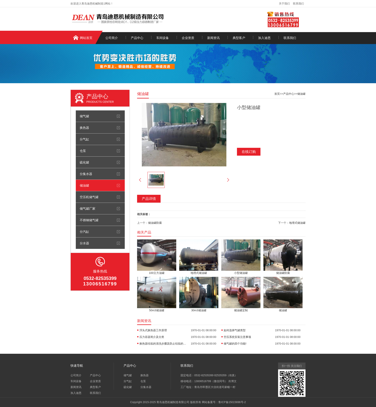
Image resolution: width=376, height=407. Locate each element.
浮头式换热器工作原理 (153, 330)
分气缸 (84, 139)
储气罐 (84, 116)
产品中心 (137, 38)
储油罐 (84, 185)
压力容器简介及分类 (151, 336)
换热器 (84, 127)
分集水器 (86, 174)
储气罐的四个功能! (235, 343)
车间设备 (162, 38)
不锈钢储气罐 (89, 220)
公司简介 (111, 38)
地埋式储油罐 (297, 222)
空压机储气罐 (89, 197)
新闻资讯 (213, 38)
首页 (277, 93)
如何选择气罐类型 (235, 330)
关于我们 (284, 3)
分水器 (84, 243)
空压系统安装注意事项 (237, 336)
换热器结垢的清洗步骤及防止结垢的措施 (162, 343)
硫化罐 (84, 162)
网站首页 (86, 38)
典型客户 (239, 38)
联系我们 (298, 3)
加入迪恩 (264, 38)
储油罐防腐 (155, 222)
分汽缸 (84, 231)
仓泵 (83, 151)
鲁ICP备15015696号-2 (232, 402)
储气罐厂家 (87, 208)
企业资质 (188, 38)
